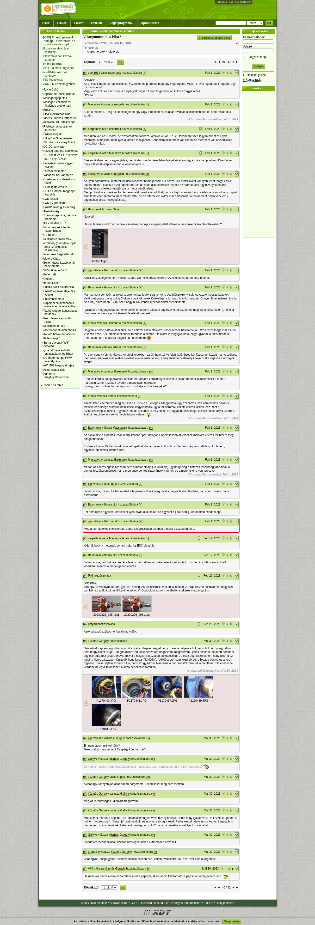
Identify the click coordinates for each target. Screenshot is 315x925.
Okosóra (48, 278)
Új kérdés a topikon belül (214, 37)
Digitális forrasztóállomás (59, 94)
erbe (91, 323)
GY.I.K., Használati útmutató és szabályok (156, 903)
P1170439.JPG (198, 700)
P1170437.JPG (167, 700)
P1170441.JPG (137, 700)
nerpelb (116, 72)
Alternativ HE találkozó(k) (59, 122)
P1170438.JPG (106, 729)
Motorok (113, 51)
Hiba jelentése (225, 903)
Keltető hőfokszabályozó (58, 334)
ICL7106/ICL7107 (54, 223)
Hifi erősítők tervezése (57, 138)
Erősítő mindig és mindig (59, 207)
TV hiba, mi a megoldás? (59, 142)
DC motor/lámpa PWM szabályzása (57, 359)
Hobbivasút (221, 2)
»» (122, 887)
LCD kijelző (50, 199)
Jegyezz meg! (258, 56)
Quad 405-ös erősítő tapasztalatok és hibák (58, 352)
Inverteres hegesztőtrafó (58, 254)
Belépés (258, 66)
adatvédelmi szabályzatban (188, 921)
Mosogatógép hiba (55, 98)
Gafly (91, 759)
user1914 (94, 72)
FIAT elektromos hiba (56, 114)
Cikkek (62, 23)
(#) (85, 72)
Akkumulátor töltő (54, 369)
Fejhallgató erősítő (55, 187)
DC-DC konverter (54, 146)
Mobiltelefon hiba (54, 326)
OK (269, 23)
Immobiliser (50, 283)
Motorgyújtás (51, 258)
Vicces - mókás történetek (59, 118)
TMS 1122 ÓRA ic (54, 159)
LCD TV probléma (54, 203)
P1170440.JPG (106, 700)
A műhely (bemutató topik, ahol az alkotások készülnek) (60, 247)
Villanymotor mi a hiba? (102, 37)
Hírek (45, 23)
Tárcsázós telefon (54, 171)
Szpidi (103, 43)
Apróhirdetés (150, 23)
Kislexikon (246, 2)
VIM (90, 868)
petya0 (92, 624)
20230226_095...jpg (106, 614)
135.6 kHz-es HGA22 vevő (60, 155)
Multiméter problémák (57, 239)
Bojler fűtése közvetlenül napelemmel (58, 264)
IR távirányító (51, 338)
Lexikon (96, 23)
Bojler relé (49, 274)
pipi (90, 270)
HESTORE (234, 2)
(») (144, 72)
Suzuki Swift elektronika (58, 287)
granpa (92, 851)
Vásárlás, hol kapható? (58, 175)
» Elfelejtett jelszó (254, 75)
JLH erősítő (50, 89)
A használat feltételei (94, 903)
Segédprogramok (121, 23)
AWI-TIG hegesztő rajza (58, 365)
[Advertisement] (259, 164)
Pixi (90, 575)
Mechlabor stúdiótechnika (59, 330)
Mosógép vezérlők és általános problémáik (57, 103)
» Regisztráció (252, 79)
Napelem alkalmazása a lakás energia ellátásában (60, 304)
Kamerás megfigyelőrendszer (56, 375)
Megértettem (232, 921)
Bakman (93, 209)
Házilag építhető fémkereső (60, 150)
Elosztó (208, 903)
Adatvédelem (118, 903)
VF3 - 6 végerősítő (55, 270)
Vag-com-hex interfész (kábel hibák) (57, 229)
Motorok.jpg (99, 261)
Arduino (48, 109)
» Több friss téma (52, 385)
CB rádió (49, 235)
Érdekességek (52, 134)
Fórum (78, 23)
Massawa (94, 104)
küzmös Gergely (98, 641)
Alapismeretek (96, 51)
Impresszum (193, 903)
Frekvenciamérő (53, 299)
